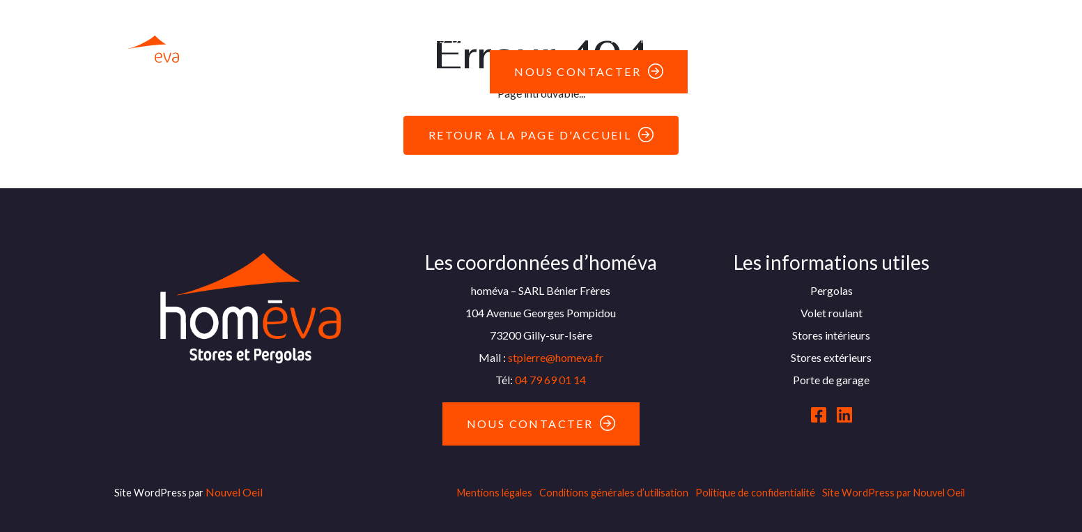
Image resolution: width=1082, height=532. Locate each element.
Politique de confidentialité (755, 493)
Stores (395, 16)
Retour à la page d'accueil (529, 135)
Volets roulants (520, 16)
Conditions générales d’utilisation (613, 493)
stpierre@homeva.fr (555, 357)
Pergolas (298, 16)
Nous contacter (577, 71)
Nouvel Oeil (234, 492)
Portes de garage (688, 16)
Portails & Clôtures (686, 38)
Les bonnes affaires (499, 38)
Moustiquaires (848, 16)
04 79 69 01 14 (550, 379)
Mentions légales (494, 493)
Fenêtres (354, 38)
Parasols (823, 38)
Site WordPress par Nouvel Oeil (893, 493)
